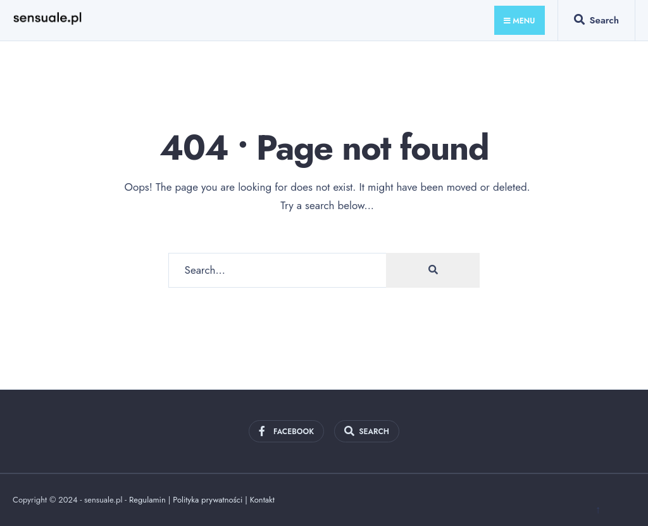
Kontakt (262, 500)
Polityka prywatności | (211, 500)
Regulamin (147, 500)
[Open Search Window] (596, 23)
